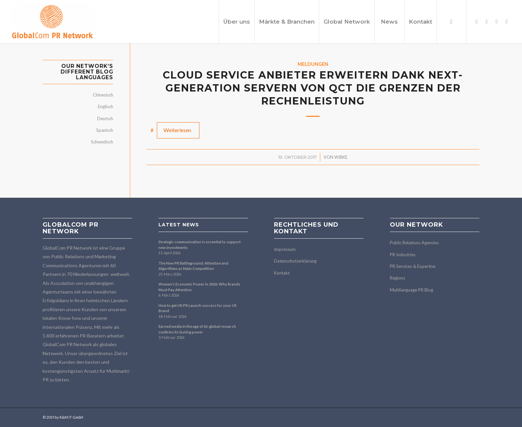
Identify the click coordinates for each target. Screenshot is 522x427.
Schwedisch (102, 141)
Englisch (105, 106)
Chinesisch (103, 95)
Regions (397, 278)
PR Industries (402, 254)
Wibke (341, 157)
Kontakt (282, 273)
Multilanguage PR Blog (411, 290)
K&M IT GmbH (71, 417)
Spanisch (104, 130)
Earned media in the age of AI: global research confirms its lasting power (197, 329)
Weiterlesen (177, 130)
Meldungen (313, 64)
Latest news (178, 225)
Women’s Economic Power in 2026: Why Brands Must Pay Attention (199, 287)
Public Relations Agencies (414, 242)
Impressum (285, 249)
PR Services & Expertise (412, 266)
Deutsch (105, 118)
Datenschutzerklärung (295, 261)
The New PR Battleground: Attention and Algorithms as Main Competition (193, 266)
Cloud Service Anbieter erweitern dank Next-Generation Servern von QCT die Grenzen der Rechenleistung (313, 88)
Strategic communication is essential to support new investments (199, 245)
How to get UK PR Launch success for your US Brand (197, 308)
